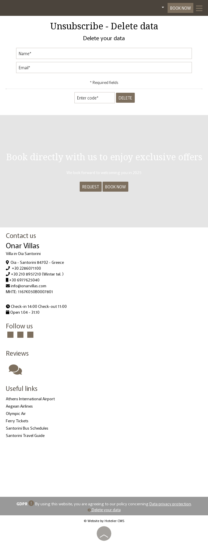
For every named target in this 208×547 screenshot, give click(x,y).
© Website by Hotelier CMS (104, 520)
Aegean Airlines (19, 406)
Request (90, 187)
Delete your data (104, 509)
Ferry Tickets (17, 420)
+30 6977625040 (24, 280)
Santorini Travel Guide (25, 435)
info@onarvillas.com (28, 285)
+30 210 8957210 (26, 274)
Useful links (21, 388)
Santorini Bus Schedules (27, 428)
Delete (125, 98)
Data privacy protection (170, 504)
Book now (180, 8)
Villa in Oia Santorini (23, 253)
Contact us (21, 235)
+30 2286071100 (26, 268)
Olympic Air (16, 413)
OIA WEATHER (104, 466)
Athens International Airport (30, 398)
